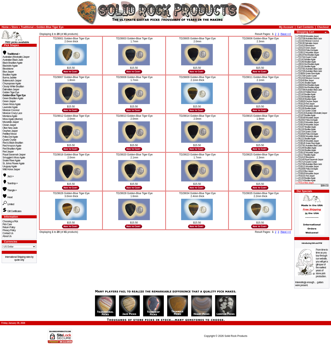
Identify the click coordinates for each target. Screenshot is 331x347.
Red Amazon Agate (12, 145)
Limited (8, 204)
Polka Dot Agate (10, 136)
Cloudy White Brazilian (13, 86)
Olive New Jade (10, 127)
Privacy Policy (9, 230)
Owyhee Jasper (10, 130)
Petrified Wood (9, 133)
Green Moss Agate (11, 104)
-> (11, 53)
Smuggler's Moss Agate (14, 157)
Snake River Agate (11, 160)
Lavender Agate (10, 107)
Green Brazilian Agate (13, 98)
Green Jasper (9, 101)
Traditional (27, 27)
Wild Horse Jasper (11, 169)
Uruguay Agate (10, 166)
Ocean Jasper (9, 124)
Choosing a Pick (10, 221)
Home (5, 27)
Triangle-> (10, 190)
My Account (286, 27)
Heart (7, 197)
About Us (7, 236)
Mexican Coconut (11, 110)
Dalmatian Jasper (11, 89)
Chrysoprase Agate (12, 83)
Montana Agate (10, 116)
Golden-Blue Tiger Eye (49, 27)
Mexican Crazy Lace (12, 113)
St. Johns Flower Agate (13, 163)
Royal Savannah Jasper (14, 154)
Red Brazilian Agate (12, 148)
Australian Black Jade (13, 59)
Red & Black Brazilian (13, 142)
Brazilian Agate (10, 74)
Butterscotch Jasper (12, 80)
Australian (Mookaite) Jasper (16, 56)
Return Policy (9, 227)
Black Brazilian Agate (12, 62)
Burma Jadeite (9, 77)
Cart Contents (305, 27)
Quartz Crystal (9, 139)
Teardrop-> (10, 183)
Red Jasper (8, 151)
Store (14, 27)
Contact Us (8, 233)
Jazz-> (8, 176)
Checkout (323, 27)
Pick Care (7, 224)
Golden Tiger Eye (11, 92)
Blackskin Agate (10, 65)
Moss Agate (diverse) (13, 119)
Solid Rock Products (235, 336)
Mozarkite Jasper (11, 122)
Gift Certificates (12, 211)
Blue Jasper (8, 71)
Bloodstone (8, 68)
